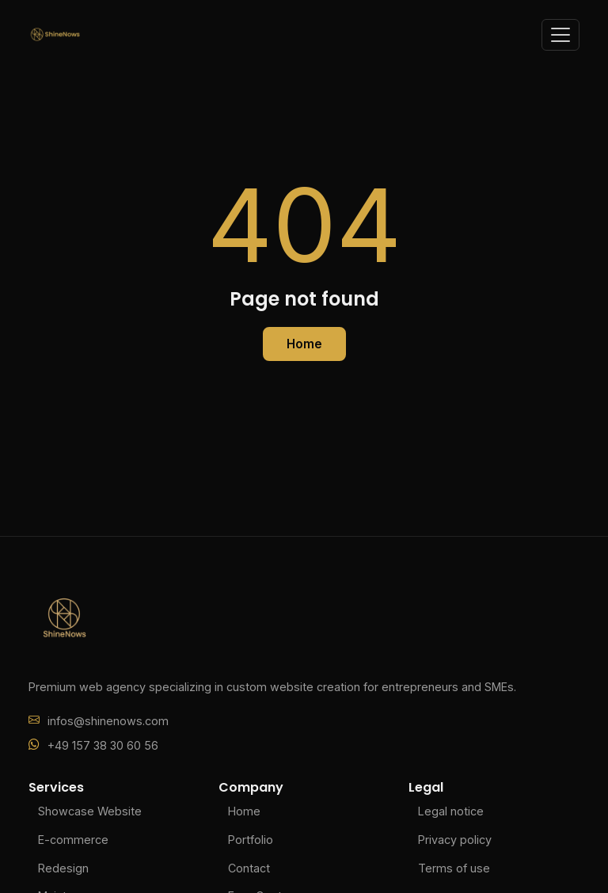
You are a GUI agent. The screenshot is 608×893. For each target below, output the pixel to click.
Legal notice (451, 811)
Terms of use (454, 868)
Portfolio (250, 839)
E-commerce (73, 839)
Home (304, 344)
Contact (249, 868)
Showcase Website (90, 811)
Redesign (63, 868)
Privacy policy (455, 839)
